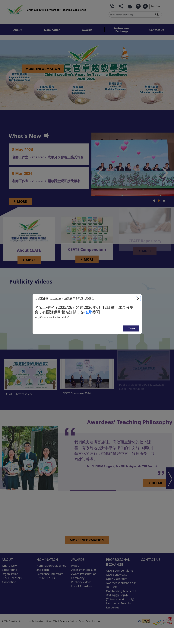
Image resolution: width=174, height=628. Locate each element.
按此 (88, 312)
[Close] (138, 298)
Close (131, 328)
